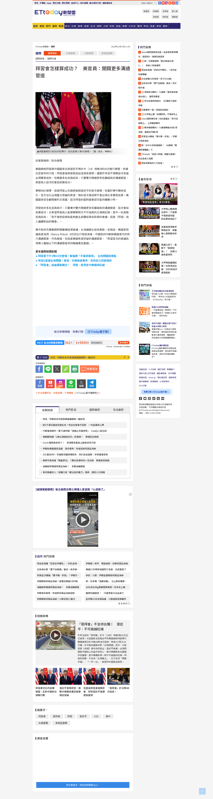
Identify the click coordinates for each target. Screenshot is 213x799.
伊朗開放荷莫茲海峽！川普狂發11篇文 (56, 598)
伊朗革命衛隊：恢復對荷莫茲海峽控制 (56, 593)
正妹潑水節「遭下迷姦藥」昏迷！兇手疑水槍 (157, 85)
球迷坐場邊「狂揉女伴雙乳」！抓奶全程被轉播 (157, 72)
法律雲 (165, 11)
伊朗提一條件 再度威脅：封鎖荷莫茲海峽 (107, 563)
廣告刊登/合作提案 (147, 373)
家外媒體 (84, 3)
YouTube (163, 2)
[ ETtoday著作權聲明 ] (86, 392)
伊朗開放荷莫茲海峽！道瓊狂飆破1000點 (57, 581)
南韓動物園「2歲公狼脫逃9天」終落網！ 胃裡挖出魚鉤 (71, 436)
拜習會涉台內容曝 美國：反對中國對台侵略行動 (46, 691)
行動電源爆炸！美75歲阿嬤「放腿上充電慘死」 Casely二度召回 (75, 430)
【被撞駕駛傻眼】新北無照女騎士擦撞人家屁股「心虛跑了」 (70, 489)
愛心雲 (175, 11)
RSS (169, 2)
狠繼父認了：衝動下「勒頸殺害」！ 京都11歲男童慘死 (169, 249)
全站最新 (118, 409)
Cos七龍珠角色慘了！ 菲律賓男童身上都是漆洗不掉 (69, 442)
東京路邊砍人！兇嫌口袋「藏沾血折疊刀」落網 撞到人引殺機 (74, 472)
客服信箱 (143, 377)
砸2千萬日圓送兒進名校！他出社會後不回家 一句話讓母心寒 (73, 424)
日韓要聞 (88, 53)
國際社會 (51, 58)
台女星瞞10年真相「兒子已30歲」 (157, 78)
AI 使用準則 (164, 381)
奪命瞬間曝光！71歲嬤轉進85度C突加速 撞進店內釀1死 (157, 129)
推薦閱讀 (47, 410)
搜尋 (155, 2)
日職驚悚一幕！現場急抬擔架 (154, 109)
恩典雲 (156, 16)
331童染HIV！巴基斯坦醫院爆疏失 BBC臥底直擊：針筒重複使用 (75, 454)
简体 (36, 3)
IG (166, 2)
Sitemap (152, 377)
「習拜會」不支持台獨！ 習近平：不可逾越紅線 (100, 626)
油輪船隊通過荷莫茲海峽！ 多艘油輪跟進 (64, 466)
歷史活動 (56, 3)
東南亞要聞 (107, 53)
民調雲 (156, 11)
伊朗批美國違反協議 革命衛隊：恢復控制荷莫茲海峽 (69, 448)
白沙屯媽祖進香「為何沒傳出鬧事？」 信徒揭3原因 (77, 357)
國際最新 (94, 409)
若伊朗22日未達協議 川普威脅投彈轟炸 (106, 598)
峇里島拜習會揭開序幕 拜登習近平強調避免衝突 (94, 691)
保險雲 (165, 16)
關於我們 (161, 369)
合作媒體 (172, 373)
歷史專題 (66, 3)
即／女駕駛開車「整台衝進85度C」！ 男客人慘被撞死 (156, 63)
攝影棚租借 (107, 3)
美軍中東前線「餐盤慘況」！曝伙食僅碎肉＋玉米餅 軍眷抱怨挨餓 (76, 460)
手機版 (43, 3)
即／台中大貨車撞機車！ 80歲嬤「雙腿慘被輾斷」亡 (157, 147)
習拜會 (56, 716)
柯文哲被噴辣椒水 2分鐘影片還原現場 (157, 103)
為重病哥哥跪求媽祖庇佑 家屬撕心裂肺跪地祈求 (169, 231)
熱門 (48, 26)
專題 (61, 26)
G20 (96, 716)
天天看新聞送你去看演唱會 (163, 290)
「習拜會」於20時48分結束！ (118, 689)
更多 (174, 166)
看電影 (146, 11)
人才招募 (152, 369)
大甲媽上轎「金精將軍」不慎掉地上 (159, 114)
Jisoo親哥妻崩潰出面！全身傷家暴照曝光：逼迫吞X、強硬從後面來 (158, 54)
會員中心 (75, 3)
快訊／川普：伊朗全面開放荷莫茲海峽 (105, 575)
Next (124, 357)
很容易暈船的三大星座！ (152, 162)
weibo (173, 2)
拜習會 (42, 716)
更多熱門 (124, 603)
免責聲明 (154, 381)
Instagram (149, 398)
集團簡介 (171, 369)
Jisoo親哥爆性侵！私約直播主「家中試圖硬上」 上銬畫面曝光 (158, 120)
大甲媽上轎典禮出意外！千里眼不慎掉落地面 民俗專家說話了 (169, 213)
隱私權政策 (162, 377)
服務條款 (172, 377)
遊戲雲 (175, 16)
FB (159, 2)
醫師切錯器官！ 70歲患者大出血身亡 (105, 593)
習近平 (83, 716)
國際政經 (40, 58)
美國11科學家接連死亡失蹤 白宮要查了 (106, 569)
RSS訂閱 (142, 385)
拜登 (69, 716)
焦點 (42, 26)
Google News (176, 2)
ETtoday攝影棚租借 (160, 345)
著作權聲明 (144, 381)
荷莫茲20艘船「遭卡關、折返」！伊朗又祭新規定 (157, 138)
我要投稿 (143, 369)
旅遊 (86, 26)
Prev (128, 357)
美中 (108, 716)
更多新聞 (123, 342)
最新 (35, 26)
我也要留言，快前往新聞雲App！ (82, 784)
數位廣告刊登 (95, 3)
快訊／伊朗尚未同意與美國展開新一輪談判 (64, 418)
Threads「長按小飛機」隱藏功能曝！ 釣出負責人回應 (157, 156)
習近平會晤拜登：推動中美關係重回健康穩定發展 (70, 691)
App (49, 3)
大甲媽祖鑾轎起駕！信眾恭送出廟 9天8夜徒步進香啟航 (169, 267)
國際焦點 (52, 53)
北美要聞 (70, 53)
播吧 (54, 26)
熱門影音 (71, 409)
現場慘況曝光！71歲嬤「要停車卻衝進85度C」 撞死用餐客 (158, 94)
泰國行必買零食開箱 (160, 307)
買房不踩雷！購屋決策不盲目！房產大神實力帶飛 (165, 325)
